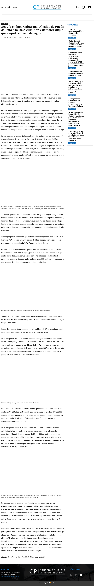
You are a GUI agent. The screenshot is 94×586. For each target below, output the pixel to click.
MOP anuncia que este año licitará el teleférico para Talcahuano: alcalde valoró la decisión (75, 122)
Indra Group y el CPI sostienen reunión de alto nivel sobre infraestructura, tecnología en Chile (75, 80)
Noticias (4, 24)
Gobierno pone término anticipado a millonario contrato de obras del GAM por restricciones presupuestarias (75, 56)
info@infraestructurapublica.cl (11, 577)
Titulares (72, 37)
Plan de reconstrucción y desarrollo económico (75, 32)
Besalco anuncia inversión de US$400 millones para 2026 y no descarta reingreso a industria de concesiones (75, 107)
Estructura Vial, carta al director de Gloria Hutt (75, 68)
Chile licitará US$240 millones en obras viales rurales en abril (76, 42)
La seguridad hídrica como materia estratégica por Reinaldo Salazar (76, 93)
